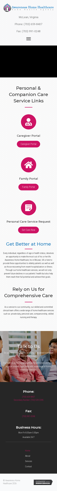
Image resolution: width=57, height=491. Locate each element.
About (27, 456)
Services (28, 461)
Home (27, 450)
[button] (28, 144)
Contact (28, 466)
